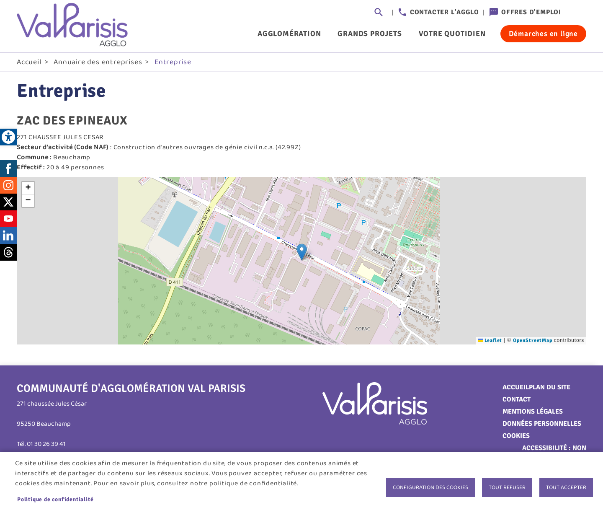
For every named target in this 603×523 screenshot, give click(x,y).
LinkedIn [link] (8, 236)
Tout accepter (566, 487)
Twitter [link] (8, 203)
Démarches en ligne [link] (543, 33)
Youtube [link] (8, 220)
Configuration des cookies (430, 487)
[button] (301, 253)
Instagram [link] (8, 186)
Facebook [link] (8, 169)
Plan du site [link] (549, 388)
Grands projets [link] (370, 33)
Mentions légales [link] (532, 413)
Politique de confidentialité (55, 499)
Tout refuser (507, 487)
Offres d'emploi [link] (531, 12)
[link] (8, 137)
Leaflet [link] (490, 342)
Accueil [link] (29, 63)
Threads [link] (8, 253)
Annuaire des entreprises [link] (98, 63)
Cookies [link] (516, 437)
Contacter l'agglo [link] (444, 12)
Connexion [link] (578, 12)
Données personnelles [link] (541, 425)
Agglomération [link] (289, 33)
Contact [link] (516, 400)
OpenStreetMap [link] (532, 342)
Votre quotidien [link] (452, 33)
